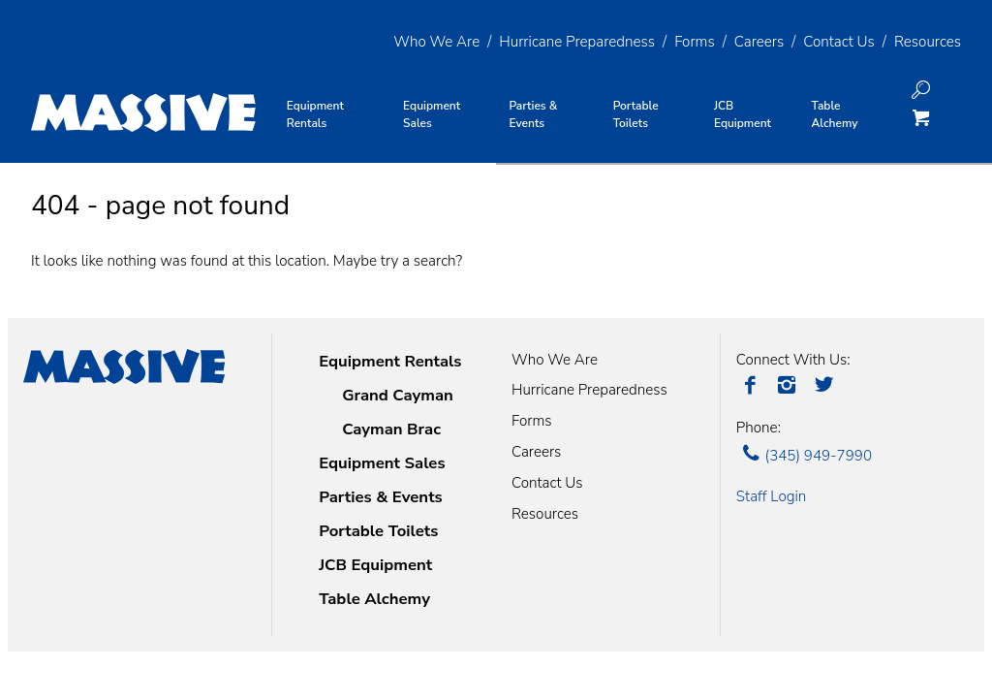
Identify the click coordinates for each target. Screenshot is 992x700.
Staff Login (771, 496)
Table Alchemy (374, 599)
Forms (694, 41)
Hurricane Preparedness (577, 41)
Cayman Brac (391, 429)
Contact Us (839, 41)
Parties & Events (381, 497)
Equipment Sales (382, 463)
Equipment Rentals (390, 361)
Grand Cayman (397, 395)
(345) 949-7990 (804, 455)
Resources (927, 41)
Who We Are (436, 41)
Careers (759, 41)
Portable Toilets (378, 531)
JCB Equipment (375, 565)
